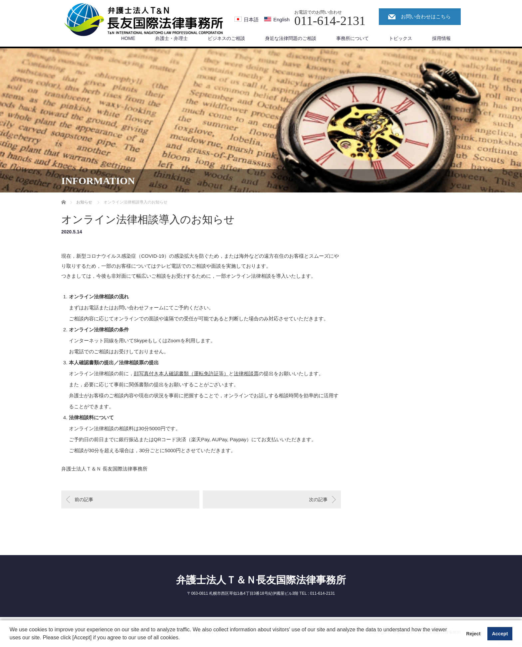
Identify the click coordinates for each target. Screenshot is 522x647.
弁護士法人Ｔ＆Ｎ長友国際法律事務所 (261, 579)
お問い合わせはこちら (426, 16)
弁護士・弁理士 (171, 38)
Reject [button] (473, 633)
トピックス (400, 38)
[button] (182, 638)
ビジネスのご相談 (226, 38)
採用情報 (441, 38)
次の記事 (318, 499)
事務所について (352, 38)
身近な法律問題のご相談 (290, 38)
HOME (128, 38)
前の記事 (84, 499)
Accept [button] (500, 633)
